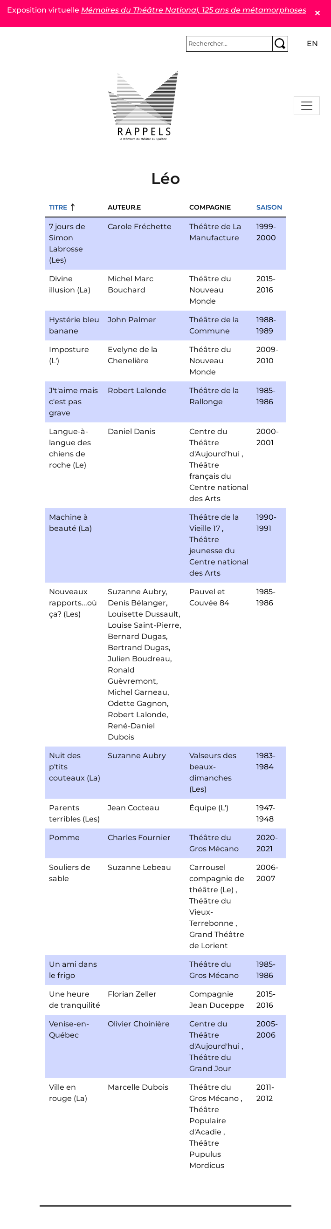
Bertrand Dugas (138, 647)
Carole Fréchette (140, 226)
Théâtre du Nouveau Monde (210, 290)
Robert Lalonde (137, 390)
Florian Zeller (132, 994)
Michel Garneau (137, 692)
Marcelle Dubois (138, 1087)
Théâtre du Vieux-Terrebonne (211, 912)
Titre (58, 207)
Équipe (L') (208, 807)
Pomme (64, 837)
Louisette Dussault (143, 614)
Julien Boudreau (139, 658)
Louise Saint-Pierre (143, 625)
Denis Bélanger (137, 602)
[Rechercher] (229, 44)
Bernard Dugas (137, 636)
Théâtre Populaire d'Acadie (207, 1120)
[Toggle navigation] (307, 105)
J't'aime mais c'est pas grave (73, 401)
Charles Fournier (139, 837)
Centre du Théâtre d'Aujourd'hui (214, 442)
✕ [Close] (317, 13)
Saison (269, 207)
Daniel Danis (131, 431)
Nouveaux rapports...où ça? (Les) (73, 602)
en (312, 43)
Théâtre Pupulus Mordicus (206, 1154)
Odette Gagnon (137, 703)
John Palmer (132, 319)
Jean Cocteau (133, 807)
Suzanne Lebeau (139, 867)
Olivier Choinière (139, 1023)
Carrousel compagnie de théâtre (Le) (216, 878)
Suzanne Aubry (137, 591)
